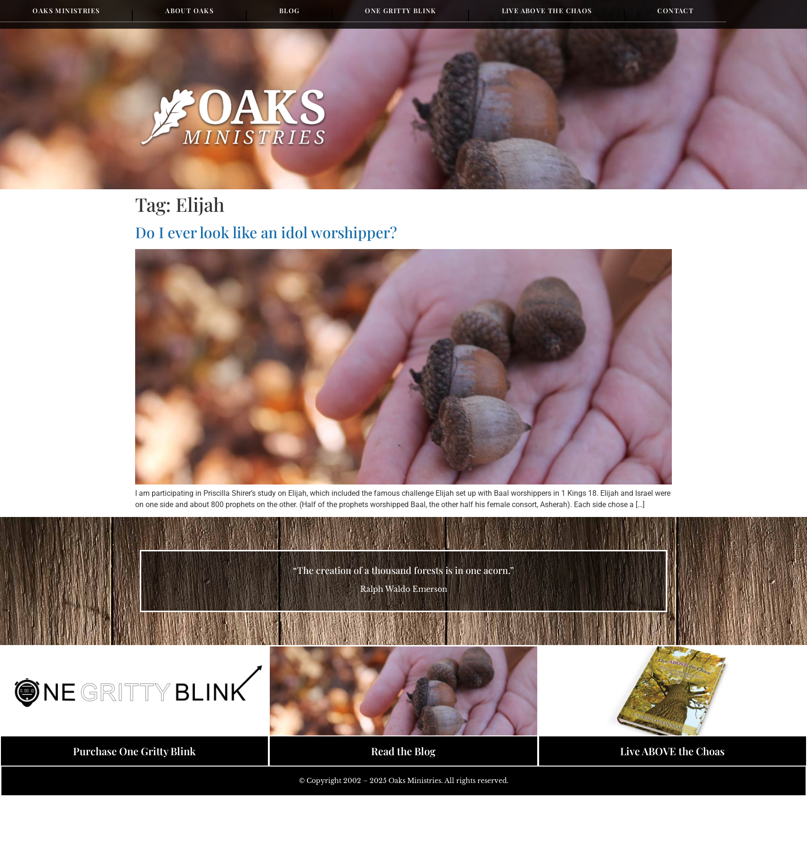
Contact (675, 10)
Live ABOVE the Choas (672, 751)
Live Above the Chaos (547, 10)
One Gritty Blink (400, 10)
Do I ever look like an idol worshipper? (266, 232)
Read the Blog (403, 751)
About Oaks (189, 10)
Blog (289, 10)
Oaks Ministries (66, 10)
